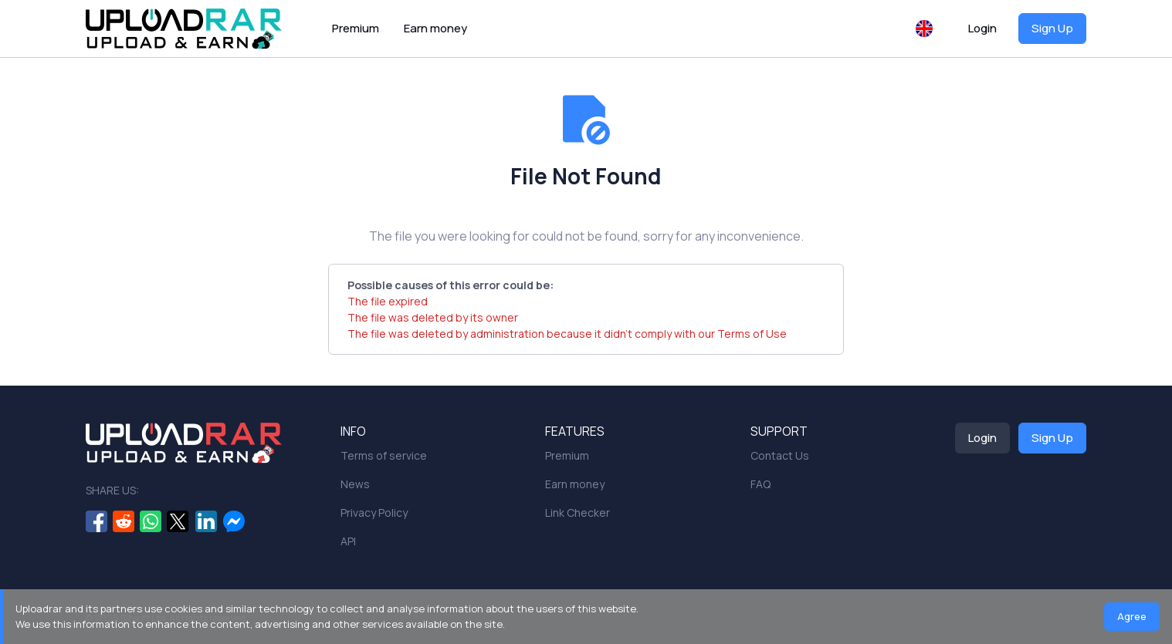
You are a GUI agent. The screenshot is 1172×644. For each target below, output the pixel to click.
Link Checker (577, 512)
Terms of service (383, 455)
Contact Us (779, 455)
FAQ (760, 484)
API (348, 541)
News (355, 484)
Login (982, 28)
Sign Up (1052, 28)
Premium (355, 28)
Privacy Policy (374, 512)
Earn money (435, 28)
